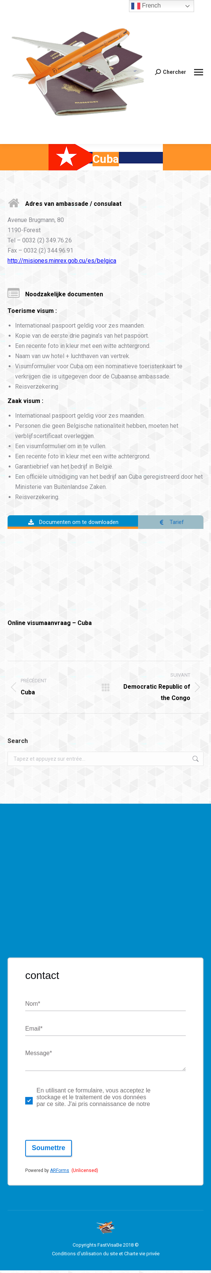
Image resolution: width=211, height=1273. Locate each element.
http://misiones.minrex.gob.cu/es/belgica (62, 260)
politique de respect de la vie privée (166, 1103)
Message (38, 1056)
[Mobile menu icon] (198, 72)
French (146, 6)
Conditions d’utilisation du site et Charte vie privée (105, 1256)
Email (34, 1032)
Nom (32, 1007)
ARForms (59, 1173)
